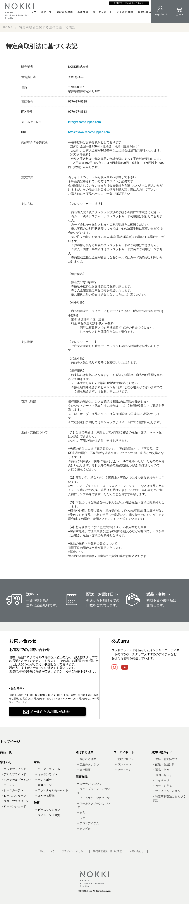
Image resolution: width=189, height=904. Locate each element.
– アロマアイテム (88, 823)
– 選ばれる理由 (86, 759)
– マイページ (161, 780)
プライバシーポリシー (74, 851)
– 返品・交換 (161, 769)
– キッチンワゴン (46, 774)
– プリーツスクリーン (15, 801)
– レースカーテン (12, 790)
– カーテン (8, 785)
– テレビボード (44, 779)
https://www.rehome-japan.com (89, 132)
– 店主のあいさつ (88, 764)
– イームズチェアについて (93, 798)
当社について (47, 851)
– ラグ (81, 818)
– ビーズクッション (47, 809)
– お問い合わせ (162, 775)
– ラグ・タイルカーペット (51, 790)
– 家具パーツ (43, 785)
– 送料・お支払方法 (165, 759)
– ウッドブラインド (13, 769)
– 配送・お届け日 (163, 764)
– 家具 (81, 812)
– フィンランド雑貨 (47, 815)
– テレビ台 (84, 828)
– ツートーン (123, 769)
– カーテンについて (89, 783)
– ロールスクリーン (13, 795)
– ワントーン (123, 764)
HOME (8, 27)
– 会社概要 (84, 769)
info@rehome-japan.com (84, 122)
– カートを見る (162, 785)
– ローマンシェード (13, 806)
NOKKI (20, 11)
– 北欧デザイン (124, 759)
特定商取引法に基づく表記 (107, 851)
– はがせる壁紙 (44, 795)
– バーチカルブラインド (16, 779)
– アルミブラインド (13, 774)
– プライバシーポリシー (168, 791)
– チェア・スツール (47, 769)
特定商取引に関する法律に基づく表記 (47, 27)
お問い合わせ (136, 851)
